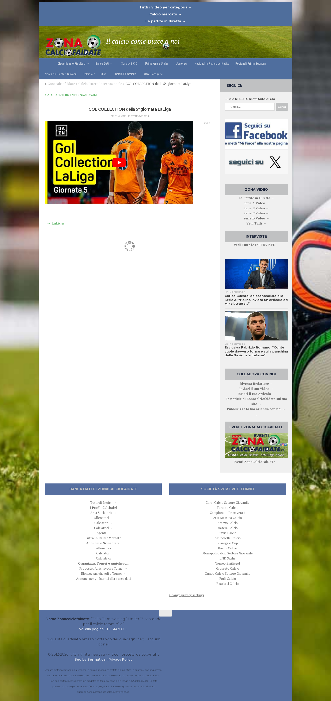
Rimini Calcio (227, 548)
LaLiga (58, 223)
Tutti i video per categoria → (165, 7)
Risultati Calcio (227, 583)
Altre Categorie (153, 74)
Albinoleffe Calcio (228, 538)
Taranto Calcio (227, 507)
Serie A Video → (256, 203)
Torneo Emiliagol (227, 563)
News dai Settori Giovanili (61, 74)
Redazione (120, 116)
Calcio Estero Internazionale (100, 83)
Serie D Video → (256, 218)
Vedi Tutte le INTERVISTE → (256, 245)
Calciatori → (103, 523)
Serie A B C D (129, 63)
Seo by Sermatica (90, 659)
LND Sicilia (228, 558)
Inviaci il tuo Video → (256, 389)
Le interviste (235, 292)
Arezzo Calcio (227, 523)
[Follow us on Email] (285, 84)
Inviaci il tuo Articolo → (256, 394)
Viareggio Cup (227, 543)
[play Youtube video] (119, 162)
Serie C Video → (256, 213)
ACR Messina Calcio (227, 518)
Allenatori (103, 548)
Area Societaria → (103, 512)
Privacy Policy (120, 659)
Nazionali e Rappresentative (212, 63)
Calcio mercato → (165, 14)
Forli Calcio (227, 578)
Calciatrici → (103, 528)
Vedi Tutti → (256, 223)
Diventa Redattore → (256, 383)
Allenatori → (103, 518)
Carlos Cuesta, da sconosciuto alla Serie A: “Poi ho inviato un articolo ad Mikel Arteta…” (256, 300)
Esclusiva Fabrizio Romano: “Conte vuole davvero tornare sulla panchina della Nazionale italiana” (256, 351)
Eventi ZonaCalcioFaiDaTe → (256, 462)
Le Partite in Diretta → (256, 198)
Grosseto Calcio (227, 568)
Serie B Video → (256, 208)
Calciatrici (103, 558)
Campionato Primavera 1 (228, 512)
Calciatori (103, 553)
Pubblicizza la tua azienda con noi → (256, 409)
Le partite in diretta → (165, 21)
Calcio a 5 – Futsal (95, 74)
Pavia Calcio (227, 533)
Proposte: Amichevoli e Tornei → (103, 568)
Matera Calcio (227, 528)
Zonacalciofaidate (61, 83)
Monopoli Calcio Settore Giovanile (227, 553)
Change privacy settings (186, 595)
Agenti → (103, 533)
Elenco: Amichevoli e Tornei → (103, 573)
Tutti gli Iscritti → (103, 502)
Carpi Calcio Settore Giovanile (228, 502)
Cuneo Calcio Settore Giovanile (227, 573)
